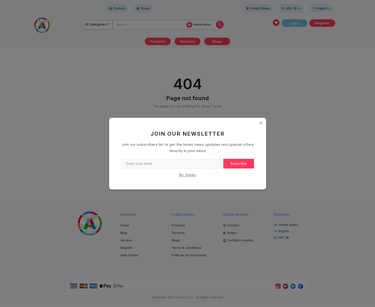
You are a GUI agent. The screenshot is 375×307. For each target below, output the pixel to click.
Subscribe (239, 163)
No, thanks (187, 175)
